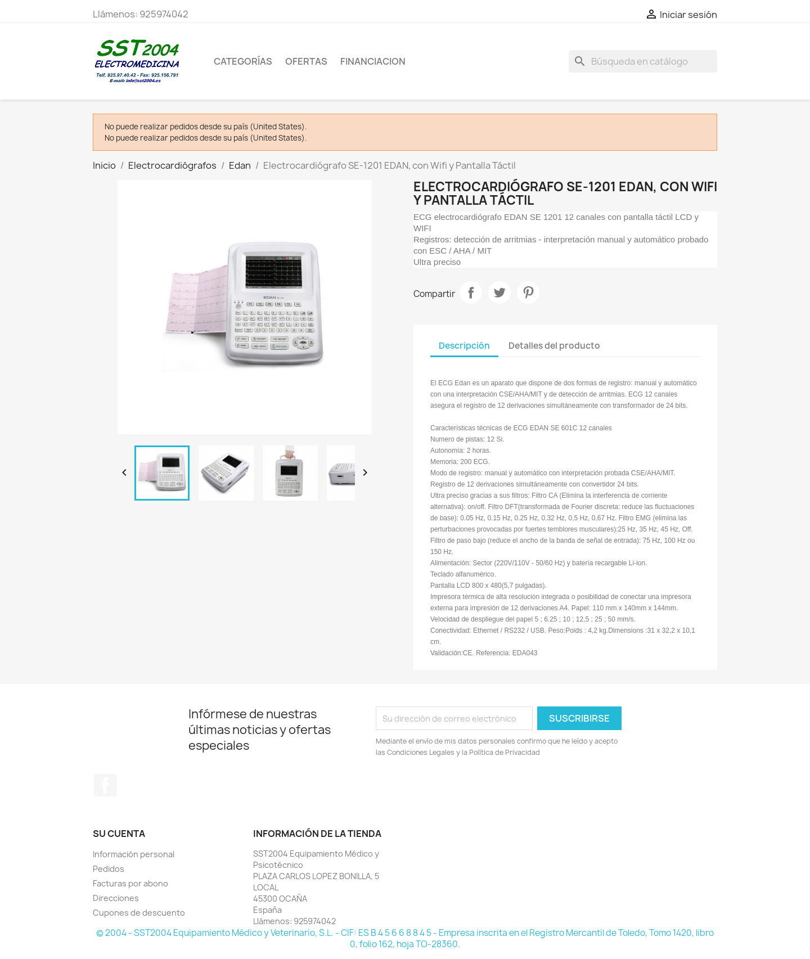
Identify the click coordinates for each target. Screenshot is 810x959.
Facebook (105, 785)
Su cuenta (119, 833)
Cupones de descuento (139, 912)
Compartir (471, 292)
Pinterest (528, 292)
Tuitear (499, 292)
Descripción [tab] (464, 346)
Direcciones (116, 898)
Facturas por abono (130, 883)
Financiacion (373, 61)
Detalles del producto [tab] (554, 346)
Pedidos (108, 868)
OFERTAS (306, 61)
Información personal (133, 854)
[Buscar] (643, 61)
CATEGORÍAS (243, 61)
